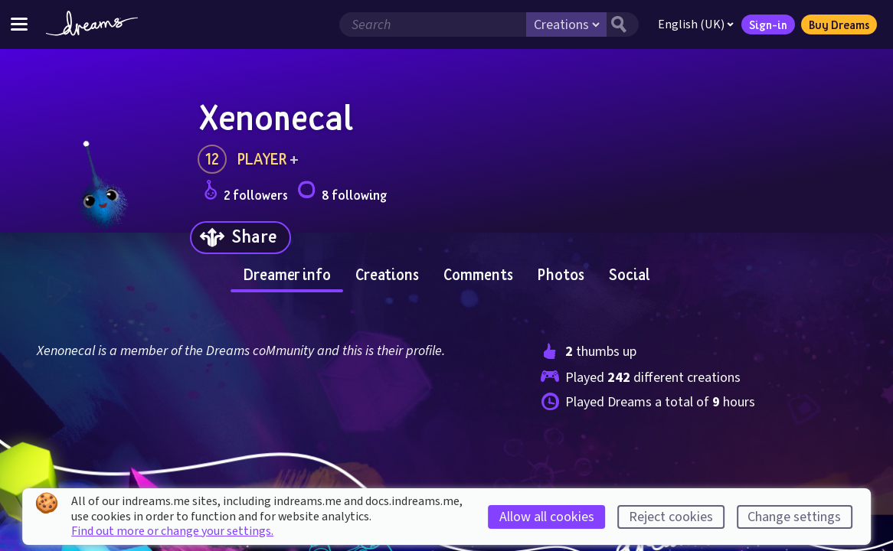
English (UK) (696, 24)
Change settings (794, 517)
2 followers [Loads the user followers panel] (246, 192)
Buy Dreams (839, 24)
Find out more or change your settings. (172, 531)
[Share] (240, 237)
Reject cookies (671, 517)
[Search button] (623, 24)
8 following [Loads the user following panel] (342, 192)
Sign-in (768, 24)
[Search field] (432, 24)
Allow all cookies (546, 517)
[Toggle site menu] (19, 24)
